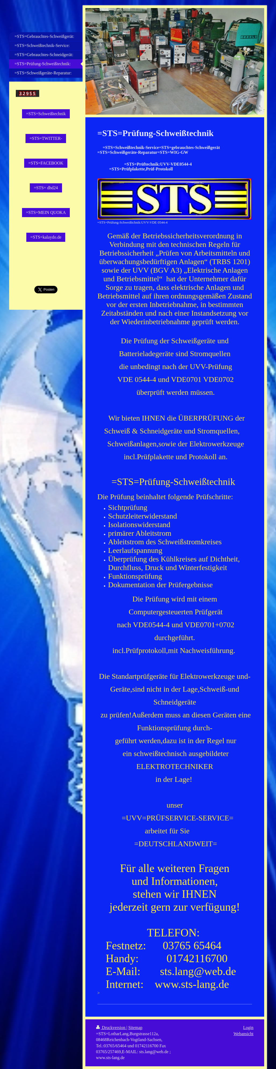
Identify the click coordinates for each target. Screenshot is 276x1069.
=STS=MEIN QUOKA (46, 212)
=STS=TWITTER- (46, 138)
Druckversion (111, 1027)
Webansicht (243, 1033)
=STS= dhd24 (46, 187)
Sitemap (135, 1027)
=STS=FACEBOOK (45, 163)
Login (248, 1027)
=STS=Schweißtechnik (46, 113)
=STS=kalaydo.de (45, 237)
